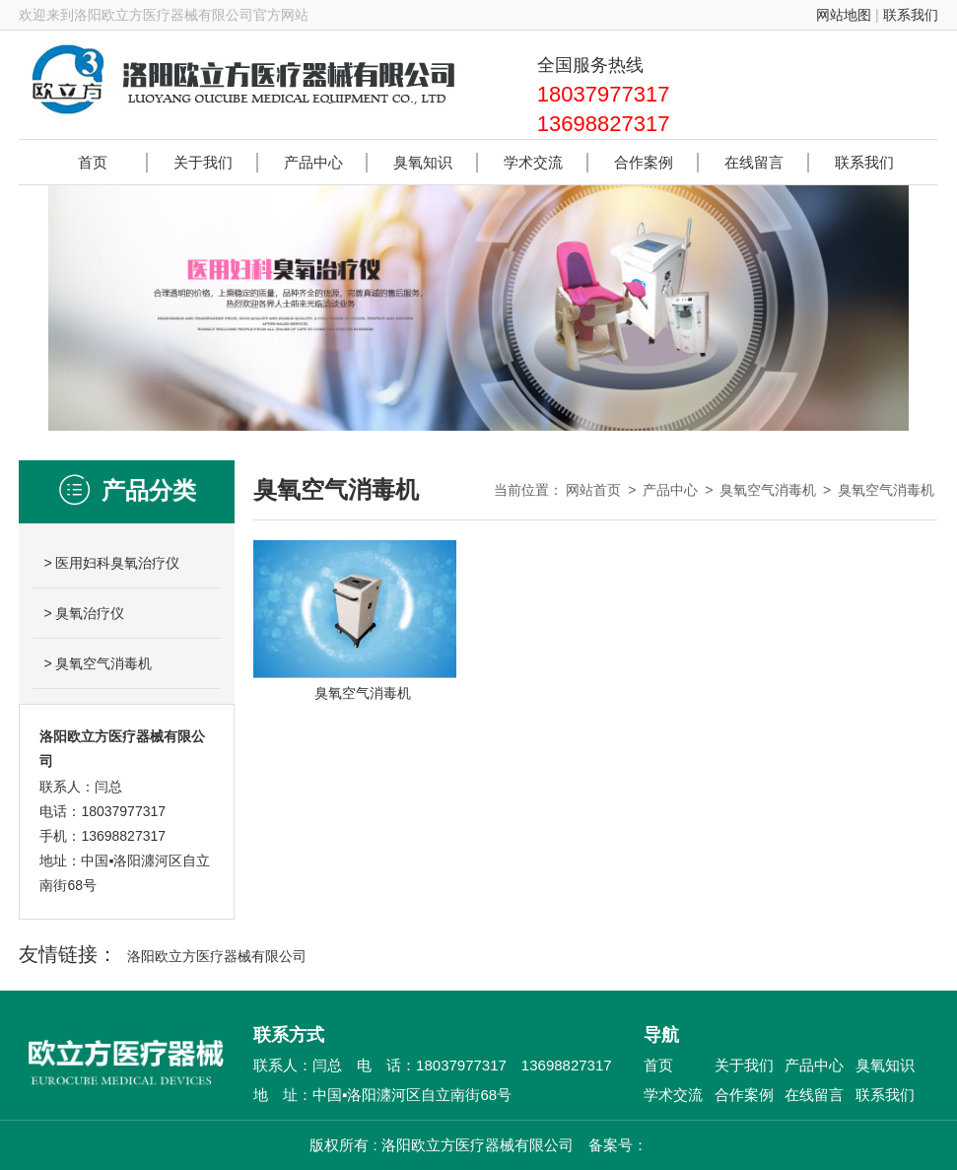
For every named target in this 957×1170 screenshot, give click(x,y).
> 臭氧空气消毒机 (97, 663)
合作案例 (744, 1094)
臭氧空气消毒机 (767, 490)
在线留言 (814, 1094)
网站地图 (843, 15)
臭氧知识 (885, 1065)
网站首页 (593, 490)
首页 (658, 1065)
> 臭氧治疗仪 (83, 613)
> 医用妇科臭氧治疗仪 (111, 563)
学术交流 (673, 1094)
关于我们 (744, 1065)
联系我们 (910, 15)
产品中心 (670, 490)
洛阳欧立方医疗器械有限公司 (217, 956)
